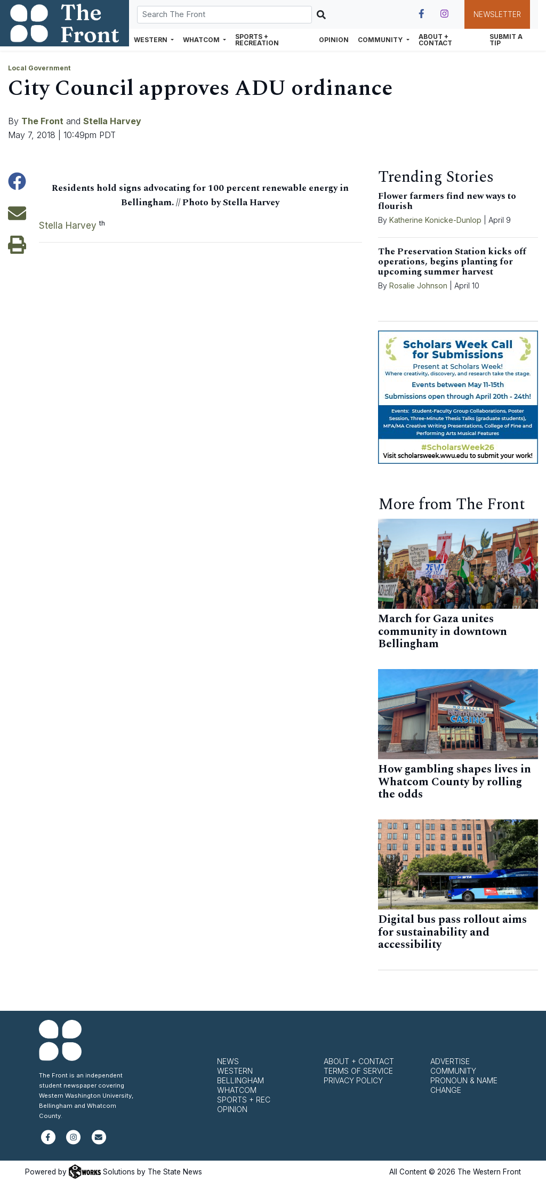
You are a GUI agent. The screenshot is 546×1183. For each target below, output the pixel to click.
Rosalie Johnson (418, 285)
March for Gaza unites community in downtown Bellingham (442, 631)
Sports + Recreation (257, 40)
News (228, 1061)
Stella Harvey (112, 121)
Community (453, 1070)
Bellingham (240, 1080)
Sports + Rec (243, 1099)
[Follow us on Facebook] (421, 14)
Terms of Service (358, 1070)
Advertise (450, 1061)
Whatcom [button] (202, 40)
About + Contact (435, 40)
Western (235, 1070)
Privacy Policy (353, 1080)
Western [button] (151, 40)
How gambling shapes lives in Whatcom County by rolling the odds (454, 782)
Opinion (334, 40)
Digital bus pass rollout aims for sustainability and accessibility (452, 932)
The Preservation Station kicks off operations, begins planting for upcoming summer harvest (452, 262)
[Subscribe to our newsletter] (99, 1141)
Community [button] (381, 40)
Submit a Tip (506, 40)
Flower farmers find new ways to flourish (447, 201)
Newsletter (497, 14)
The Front (42, 121)
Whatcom (236, 1090)
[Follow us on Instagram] (444, 14)
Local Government (39, 68)
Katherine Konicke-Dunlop (435, 219)
